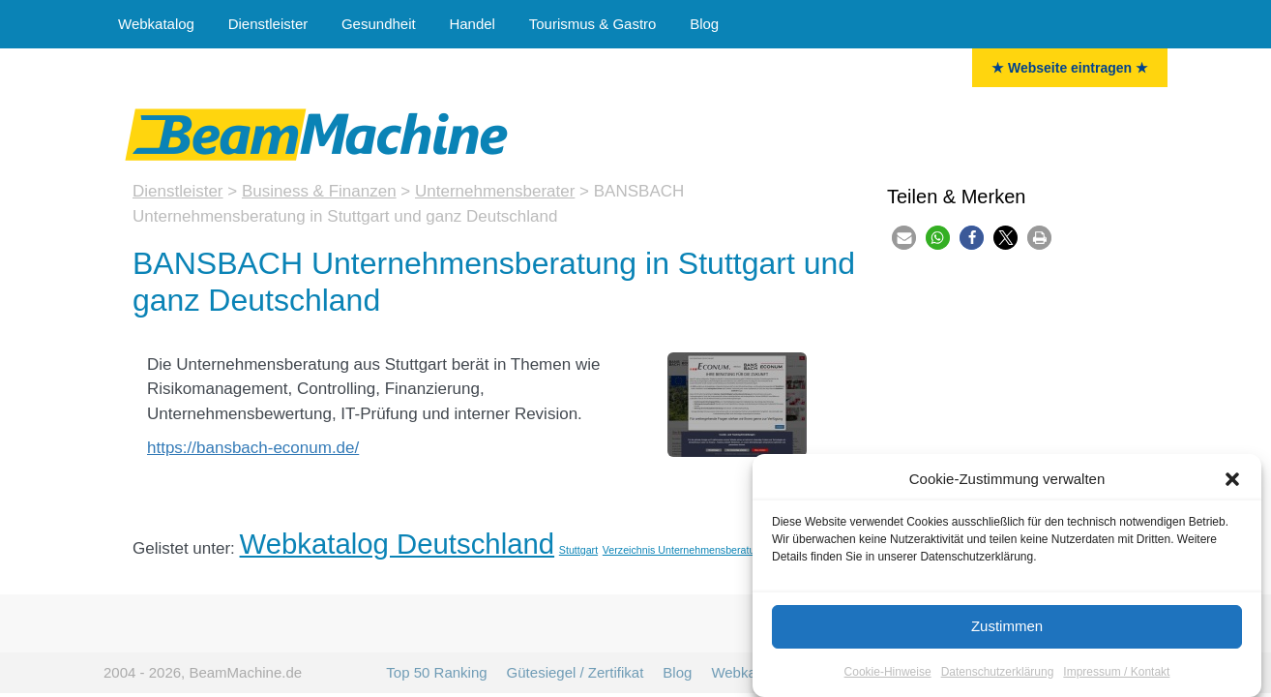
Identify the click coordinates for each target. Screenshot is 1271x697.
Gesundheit (378, 23)
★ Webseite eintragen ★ (1069, 68)
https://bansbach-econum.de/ (253, 448)
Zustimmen (1007, 627)
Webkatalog (156, 23)
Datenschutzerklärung (997, 672)
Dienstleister (268, 23)
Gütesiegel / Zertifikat (575, 672)
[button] (1232, 480)
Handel (472, 23)
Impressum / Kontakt (1116, 672)
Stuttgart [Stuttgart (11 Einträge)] (578, 550)
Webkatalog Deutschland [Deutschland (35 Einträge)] (397, 544)
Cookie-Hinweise (887, 672)
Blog (704, 23)
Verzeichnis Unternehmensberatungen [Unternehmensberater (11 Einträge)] (690, 550)
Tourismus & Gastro (593, 23)
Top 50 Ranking (436, 672)
